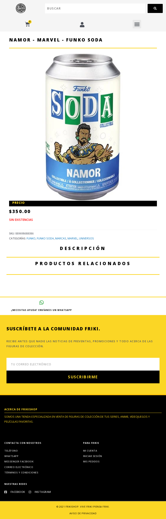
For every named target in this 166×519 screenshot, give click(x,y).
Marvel (73, 238)
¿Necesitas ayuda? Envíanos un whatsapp (41, 310)
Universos (86, 238)
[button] (137, 24)
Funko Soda (45, 238)
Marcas (60, 238)
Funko (31, 238)
